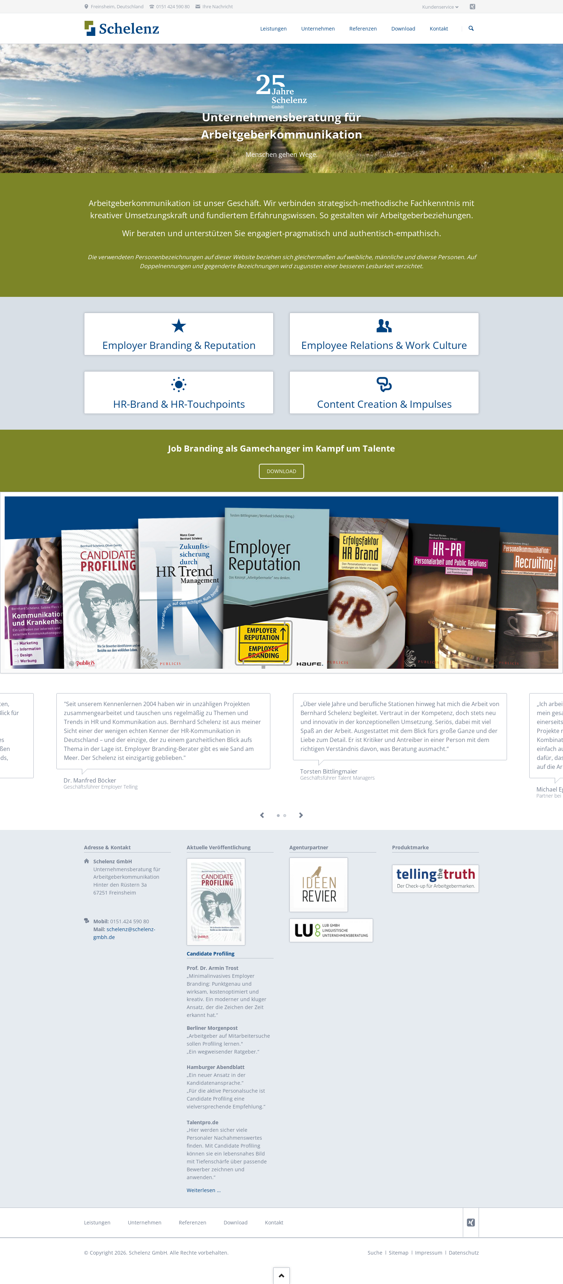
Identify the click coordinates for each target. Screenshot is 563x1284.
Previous (262, 815)
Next (301, 815)
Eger (285, 815)
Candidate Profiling (210, 953)
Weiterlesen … (204, 1190)
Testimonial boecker (278, 815)
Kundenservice (438, 7)
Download (281, 471)
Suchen (471, 29)
